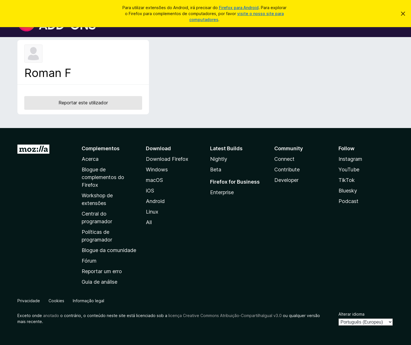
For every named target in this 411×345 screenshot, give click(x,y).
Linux (152, 212)
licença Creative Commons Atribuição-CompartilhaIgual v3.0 (225, 315)
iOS (150, 191)
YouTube (349, 169)
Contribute (287, 169)
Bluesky (348, 191)
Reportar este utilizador (83, 102)
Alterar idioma (351, 314)
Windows (157, 169)
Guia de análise (99, 282)
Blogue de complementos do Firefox (103, 177)
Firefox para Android (239, 7)
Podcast (348, 201)
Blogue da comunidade (109, 250)
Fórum (89, 261)
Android (155, 201)
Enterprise (222, 192)
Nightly (218, 159)
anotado (51, 315)
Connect (284, 159)
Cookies (56, 300)
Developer (286, 180)
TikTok (347, 180)
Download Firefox (167, 159)
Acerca (90, 159)
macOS (154, 180)
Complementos (101, 148)
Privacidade (28, 300)
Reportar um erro (102, 271)
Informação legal (88, 300)
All (149, 222)
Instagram (350, 159)
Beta (215, 169)
